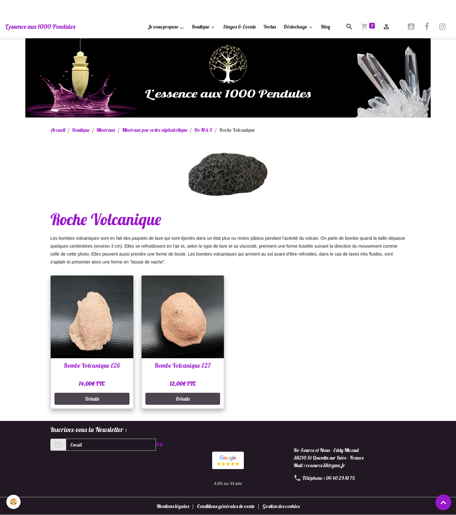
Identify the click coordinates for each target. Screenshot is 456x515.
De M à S (203, 130)
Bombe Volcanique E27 (183, 365)
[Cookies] (13, 502)
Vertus (269, 26)
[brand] (40, 26)
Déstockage (295, 26)
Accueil (57, 130)
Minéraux (105, 130)
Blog (325, 26)
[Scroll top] (443, 502)
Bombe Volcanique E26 (92, 365)
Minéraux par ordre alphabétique (154, 130)
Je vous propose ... (166, 26)
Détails (92, 399)
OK (158, 445)
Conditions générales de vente (226, 506)
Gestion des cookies (281, 506)
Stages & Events (239, 26)
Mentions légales (172, 506)
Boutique (201, 26)
